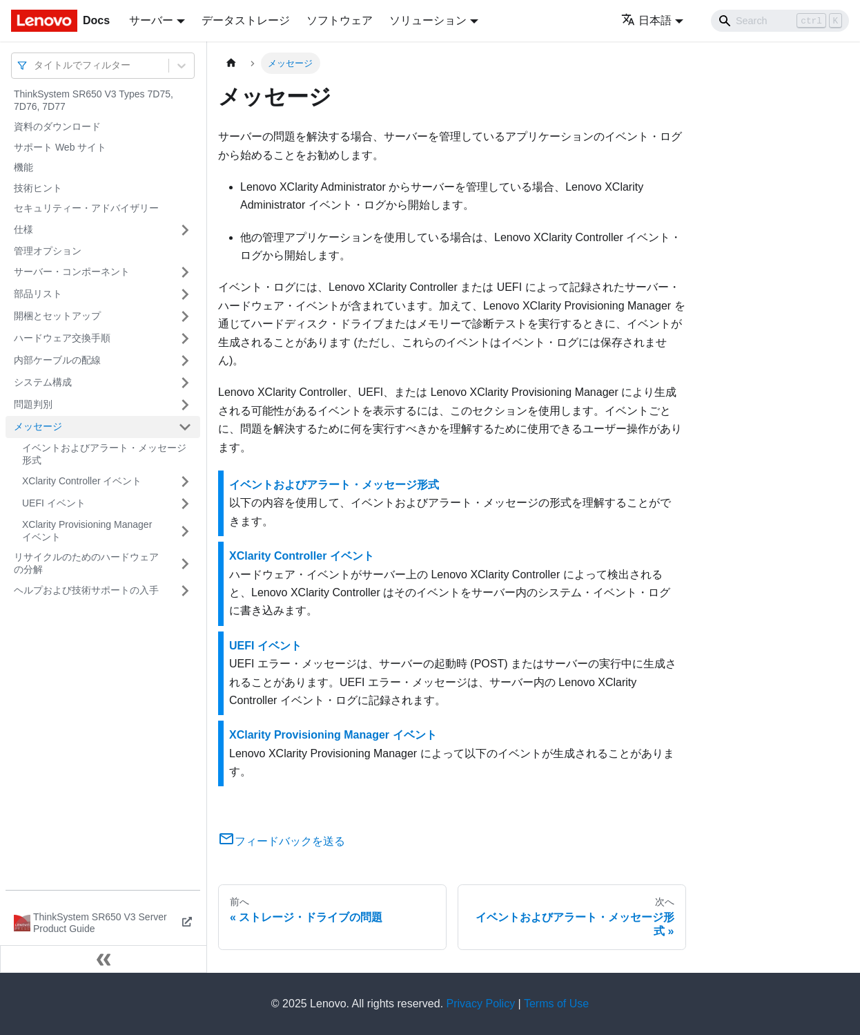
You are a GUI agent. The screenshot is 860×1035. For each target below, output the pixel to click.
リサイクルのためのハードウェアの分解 (86, 563)
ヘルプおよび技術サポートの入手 (86, 590)
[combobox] (35, 65)
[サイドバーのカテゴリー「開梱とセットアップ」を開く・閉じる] (185, 316)
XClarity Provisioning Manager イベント (87, 530)
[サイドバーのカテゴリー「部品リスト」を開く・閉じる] (185, 294)
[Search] (780, 21)
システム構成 (43, 382)
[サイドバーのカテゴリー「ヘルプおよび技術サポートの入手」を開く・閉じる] (185, 591)
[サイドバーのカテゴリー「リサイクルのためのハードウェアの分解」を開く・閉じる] (185, 563)
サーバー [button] (151, 20)
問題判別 (33, 404)
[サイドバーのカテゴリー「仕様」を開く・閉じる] (185, 230)
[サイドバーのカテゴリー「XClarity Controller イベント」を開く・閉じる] (185, 482)
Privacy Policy (481, 1003)
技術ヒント (38, 187)
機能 (23, 167)
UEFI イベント (54, 503)
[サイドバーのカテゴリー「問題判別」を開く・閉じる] (185, 405)
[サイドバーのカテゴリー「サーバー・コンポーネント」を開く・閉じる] (185, 272)
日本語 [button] (646, 20)
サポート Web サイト (60, 147)
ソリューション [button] (428, 20)
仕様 (23, 229)
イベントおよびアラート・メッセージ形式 (104, 454)
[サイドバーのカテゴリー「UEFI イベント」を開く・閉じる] (185, 504)
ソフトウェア (339, 20)
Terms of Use (556, 1003)
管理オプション (47, 250)
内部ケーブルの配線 (57, 359)
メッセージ (38, 426)
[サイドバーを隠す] (103, 959)
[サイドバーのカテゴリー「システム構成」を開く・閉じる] (185, 383)
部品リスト (38, 293)
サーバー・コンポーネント (72, 271)
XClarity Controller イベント (81, 480)
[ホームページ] (231, 63)
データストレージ (246, 20)
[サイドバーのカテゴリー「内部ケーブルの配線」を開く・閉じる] (185, 361)
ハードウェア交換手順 (62, 337)
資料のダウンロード (57, 126)
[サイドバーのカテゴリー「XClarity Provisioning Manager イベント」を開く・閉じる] (185, 531)
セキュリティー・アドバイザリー (86, 207)
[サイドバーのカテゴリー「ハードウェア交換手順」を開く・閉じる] (185, 338)
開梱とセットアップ (57, 315)
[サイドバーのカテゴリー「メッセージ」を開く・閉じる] (185, 427)
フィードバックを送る (281, 841)
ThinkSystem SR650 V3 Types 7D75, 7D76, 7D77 (93, 100)
